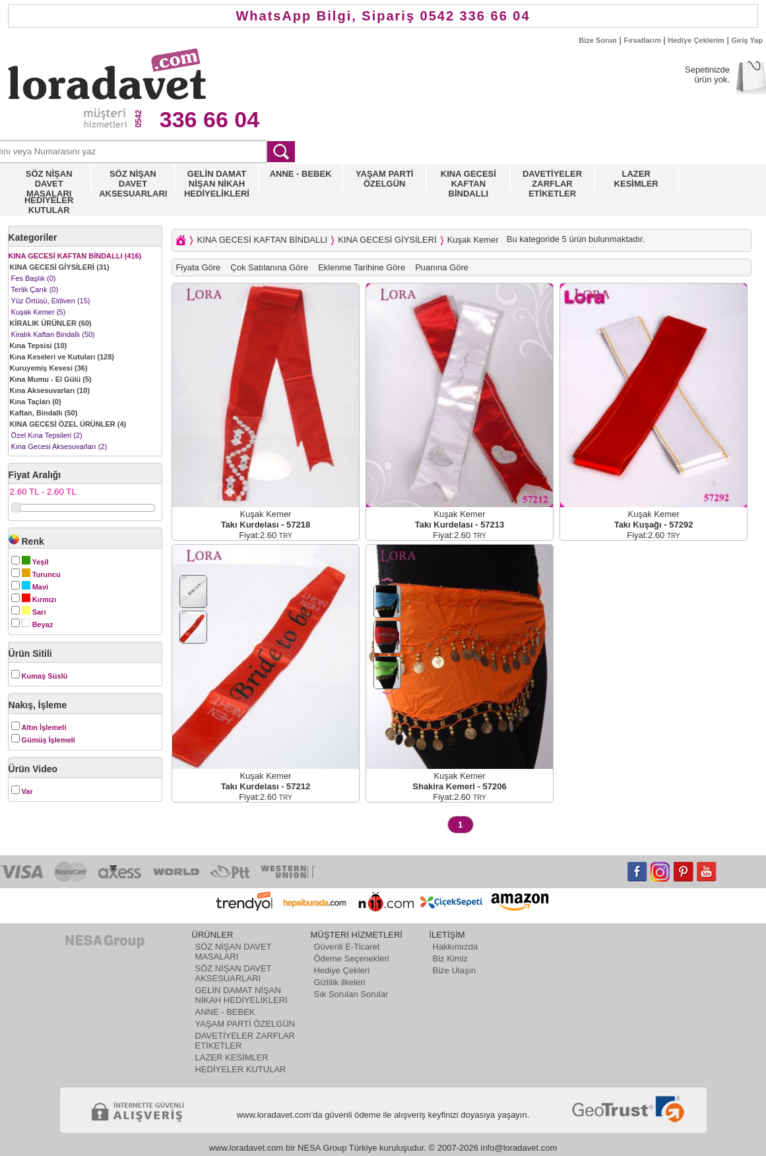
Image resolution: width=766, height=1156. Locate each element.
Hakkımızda (455, 947)
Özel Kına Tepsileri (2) (46, 435)
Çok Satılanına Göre (269, 267)
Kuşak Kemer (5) (38, 312)
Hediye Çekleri (342, 970)
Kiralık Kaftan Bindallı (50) (53, 334)
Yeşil (35, 562)
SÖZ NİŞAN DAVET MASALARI (233, 951)
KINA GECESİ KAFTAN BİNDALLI (262, 240)
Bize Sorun (597, 40)
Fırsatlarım (641, 40)
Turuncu (41, 574)
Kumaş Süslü (45, 676)
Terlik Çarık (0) (35, 289)
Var (27, 791)
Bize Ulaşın (454, 970)
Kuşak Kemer (473, 240)
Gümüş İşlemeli (48, 740)
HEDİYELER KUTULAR (240, 1069)
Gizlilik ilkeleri (340, 982)
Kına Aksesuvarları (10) (50, 390)
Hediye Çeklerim (696, 40)
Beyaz (37, 624)
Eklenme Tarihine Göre (361, 267)
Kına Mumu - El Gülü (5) (51, 379)
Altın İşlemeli (44, 727)
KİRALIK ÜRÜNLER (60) (51, 323)
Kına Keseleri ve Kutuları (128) (62, 357)
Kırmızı (39, 599)
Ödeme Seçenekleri (351, 958)
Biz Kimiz (450, 958)
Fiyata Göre (198, 267)
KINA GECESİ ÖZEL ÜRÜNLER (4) (68, 424)
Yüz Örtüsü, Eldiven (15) (50, 301)
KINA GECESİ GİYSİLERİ (387, 240)
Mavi (35, 587)
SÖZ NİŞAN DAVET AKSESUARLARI (233, 973)
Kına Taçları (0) (35, 402)
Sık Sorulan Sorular (351, 994)
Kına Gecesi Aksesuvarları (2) (59, 446)
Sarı (34, 612)
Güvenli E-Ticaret (347, 947)
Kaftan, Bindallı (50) (44, 413)
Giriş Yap (747, 40)
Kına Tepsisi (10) (38, 346)
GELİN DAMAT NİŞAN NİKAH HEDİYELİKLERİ (241, 995)
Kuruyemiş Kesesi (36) (49, 368)
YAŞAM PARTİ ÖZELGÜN (245, 1024)
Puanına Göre (441, 267)
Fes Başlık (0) (33, 278)
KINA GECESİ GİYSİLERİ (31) (60, 267)
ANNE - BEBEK (225, 1012)
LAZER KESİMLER (232, 1057)
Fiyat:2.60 (265, 535)
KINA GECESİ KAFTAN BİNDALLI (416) (75, 256)
